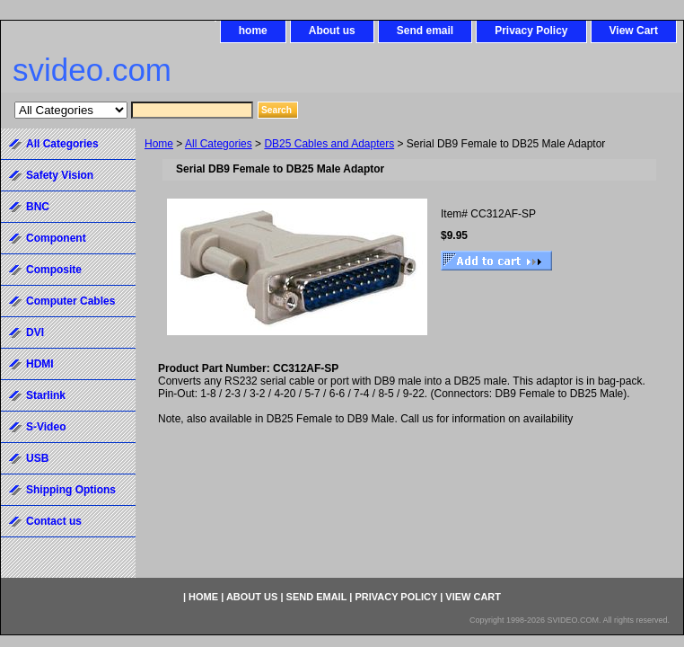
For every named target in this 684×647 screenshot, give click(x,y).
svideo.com (92, 69)
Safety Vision (59, 175)
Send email (425, 30)
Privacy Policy (531, 30)
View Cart (633, 30)
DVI (35, 332)
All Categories (218, 143)
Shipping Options (71, 489)
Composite (54, 269)
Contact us (54, 521)
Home (159, 143)
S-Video (46, 427)
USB (37, 458)
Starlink (46, 395)
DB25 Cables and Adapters (329, 143)
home (253, 30)
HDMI (40, 364)
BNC (37, 206)
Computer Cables (70, 301)
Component (56, 238)
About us (332, 30)
